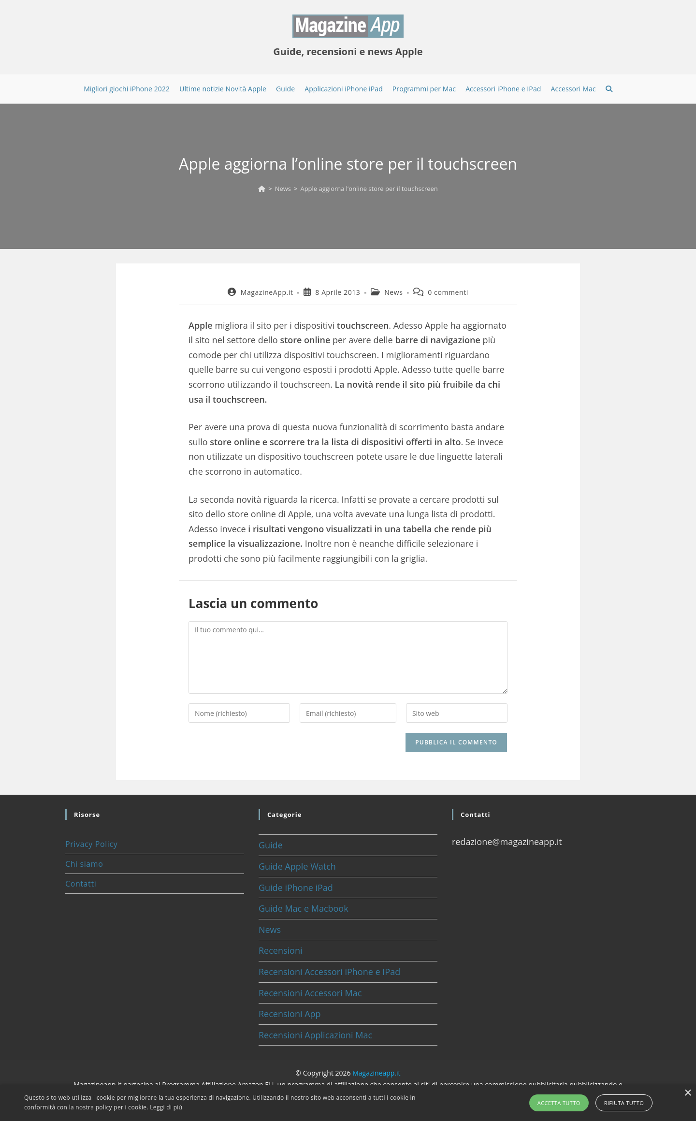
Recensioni (281, 950)
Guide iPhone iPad (296, 887)
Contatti (80, 883)
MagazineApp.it (267, 292)
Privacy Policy (91, 844)
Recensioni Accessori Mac (310, 993)
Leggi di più (166, 1107)
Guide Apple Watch (297, 866)
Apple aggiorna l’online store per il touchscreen (368, 188)
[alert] (348, 1103)
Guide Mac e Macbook (303, 908)
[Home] (261, 188)
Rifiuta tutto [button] (624, 1102)
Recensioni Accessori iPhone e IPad (329, 971)
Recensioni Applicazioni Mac (315, 1035)
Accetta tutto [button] (558, 1102)
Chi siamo (84, 864)
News (393, 292)
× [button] (687, 1093)
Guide (271, 845)
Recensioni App (290, 1013)
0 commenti (448, 292)
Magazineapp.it (376, 1072)
